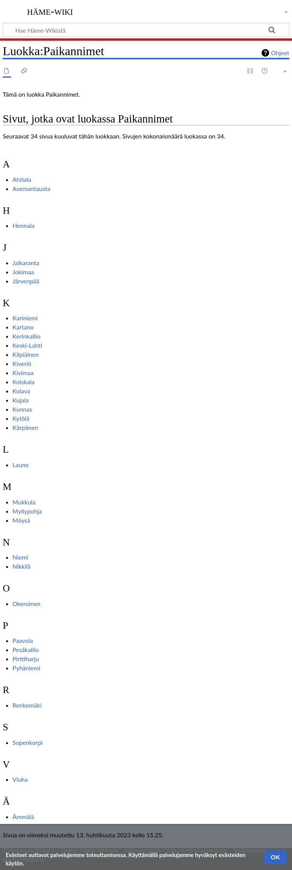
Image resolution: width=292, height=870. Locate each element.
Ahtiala (22, 179)
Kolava (21, 390)
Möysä (21, 520)
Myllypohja (27, 511)
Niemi (20, 557)
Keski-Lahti (27, 345)
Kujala (21, 400)
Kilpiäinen (26, 354)
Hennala (24, 225)
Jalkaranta (26, 262)
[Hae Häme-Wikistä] (146, 29)
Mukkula (24, 502)
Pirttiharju (26, 658)
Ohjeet (280, 52)
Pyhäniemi (26, 667)
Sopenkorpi (28, 742)
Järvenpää (26, 281)
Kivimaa (23, 372)
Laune (21, 464)
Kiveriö (22, 363)
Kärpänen (25, 427)
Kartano (23, 327)
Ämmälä (23, 816)
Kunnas (22, 409)
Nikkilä (22, 566)
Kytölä (21, 418)
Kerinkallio (27, 336)
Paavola (23, 640)
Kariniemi (25, 317)
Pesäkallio (26, 649)
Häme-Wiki (50, 11)
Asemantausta (31, 188)
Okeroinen (27, 603)
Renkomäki (27, 705)
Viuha (20, 779)
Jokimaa (23, 271)
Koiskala (24, 381)
